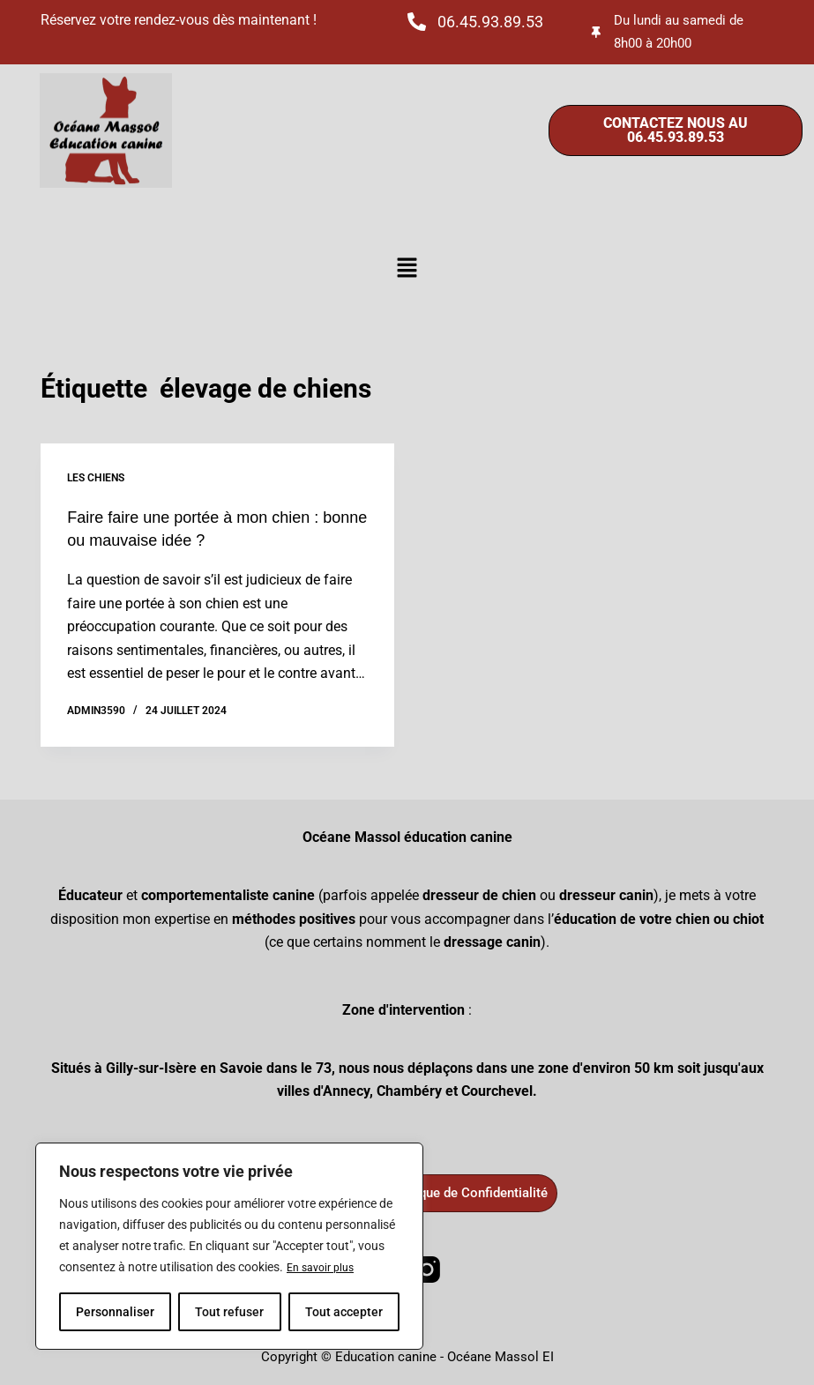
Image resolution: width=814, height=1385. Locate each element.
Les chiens (95, 478)
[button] (406, 268)
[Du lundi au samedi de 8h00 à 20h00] (597, 32)
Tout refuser (229, 1312)
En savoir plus (324, 1268)
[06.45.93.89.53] (416, 21)
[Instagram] (427, 1267)
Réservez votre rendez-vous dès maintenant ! (179, 19)
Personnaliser (115, 1312)
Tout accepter (344, 1312)
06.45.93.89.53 (490, 21)
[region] (229, 1246)
